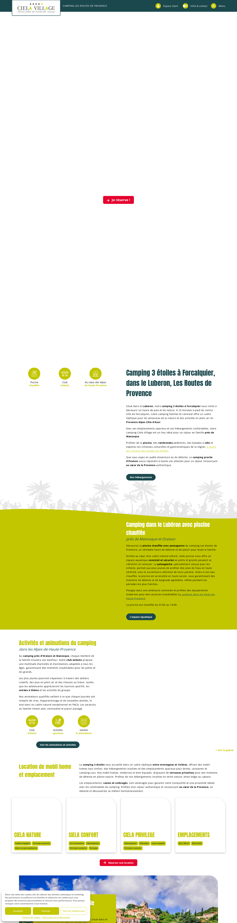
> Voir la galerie (224, 750)
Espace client (166, 6)
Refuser (46, 911)
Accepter (18, 911)
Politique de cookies (31, 917)
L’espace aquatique (141, 616)
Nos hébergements (141, 477)
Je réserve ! (118, 200)
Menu (218, 6)
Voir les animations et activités (58, 744)
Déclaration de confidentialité (56, 917)
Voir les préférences (74, 911)
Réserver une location (118, 862)
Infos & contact (195, 6)
